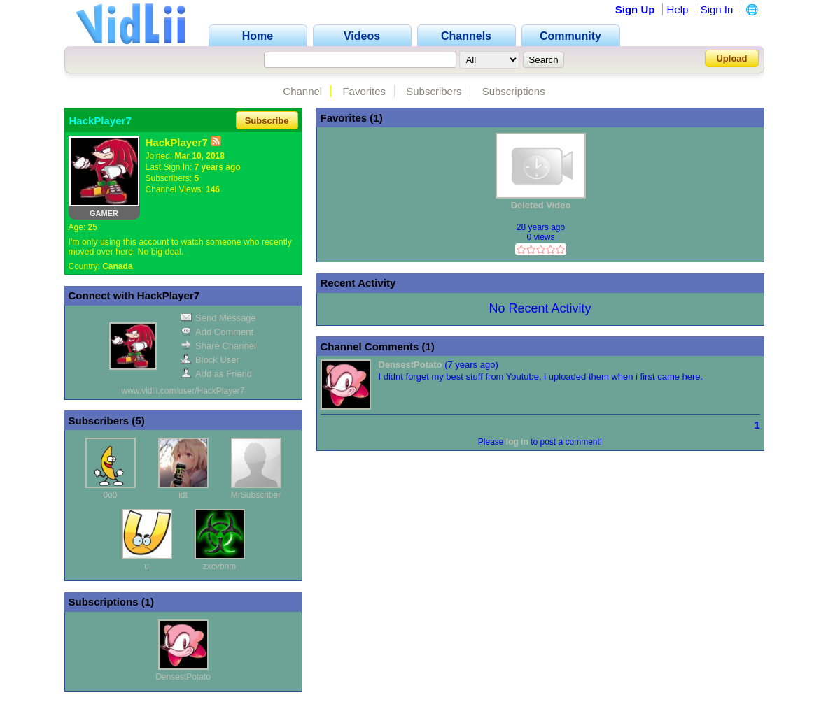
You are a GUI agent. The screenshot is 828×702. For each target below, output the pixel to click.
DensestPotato (183, 677)
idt (183, 495)
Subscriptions (513, 91)
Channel (302, 91)
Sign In (717, 9)
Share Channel (218, 346)
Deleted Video (541, 205)
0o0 (110, 495)
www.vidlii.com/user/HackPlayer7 (182, 391)
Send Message (218, 318)
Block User (210, 359)
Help (678, 9)
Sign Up (635, 9)
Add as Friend (216, 373)
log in (517, 442)
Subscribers (433, 91)
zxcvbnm (219, 566)
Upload (731, 58)
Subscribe (267, 120)
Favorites (364, 91)
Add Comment (217, 332)
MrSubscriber (256, 495)
